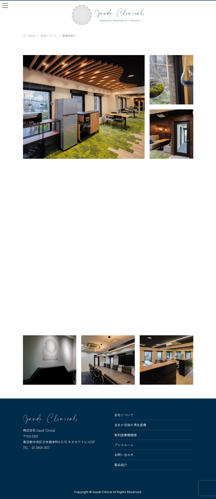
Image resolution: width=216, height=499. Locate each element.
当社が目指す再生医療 (130, 425)
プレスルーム (124, 445)
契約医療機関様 (125, 435)
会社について (124, 415)
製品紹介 (120, 465)
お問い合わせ (124, 455)
